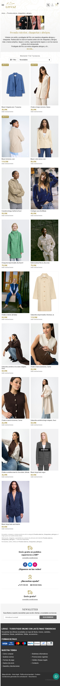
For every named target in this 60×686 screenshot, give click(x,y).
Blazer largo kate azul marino (11, 524)
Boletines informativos (40, 654)
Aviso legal (15, 674)
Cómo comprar (8, 654)
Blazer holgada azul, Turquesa (11, 107)
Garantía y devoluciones (11, 666)
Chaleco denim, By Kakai (9, 315)
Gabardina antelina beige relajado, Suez (43, 420)
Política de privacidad (27, 674)
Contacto (35, 663)
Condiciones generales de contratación (14, 676)
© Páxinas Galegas (51, 680)
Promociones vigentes (40, 657)
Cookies (37, 674)
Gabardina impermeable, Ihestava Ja (42, 315)
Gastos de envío (8, 663)
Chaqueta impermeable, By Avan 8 (12, 263)
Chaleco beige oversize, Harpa (40, 107)
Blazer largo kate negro (38, 472)
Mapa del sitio (6, 674)
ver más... (30, 49)
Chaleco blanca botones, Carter (41, 367)
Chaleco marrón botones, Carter (12, 420)
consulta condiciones (30, 558)
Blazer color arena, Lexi (38, 159)
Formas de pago (8, 660)
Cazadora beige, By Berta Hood (11, 211)
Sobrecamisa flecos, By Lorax (40, 263)
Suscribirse (48, 617)
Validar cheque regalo (39, 660)
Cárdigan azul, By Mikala (38, 211)
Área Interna (33, 676)
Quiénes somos (8, 657)
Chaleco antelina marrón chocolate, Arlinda (15, 472)
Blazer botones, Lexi (8, 159)
